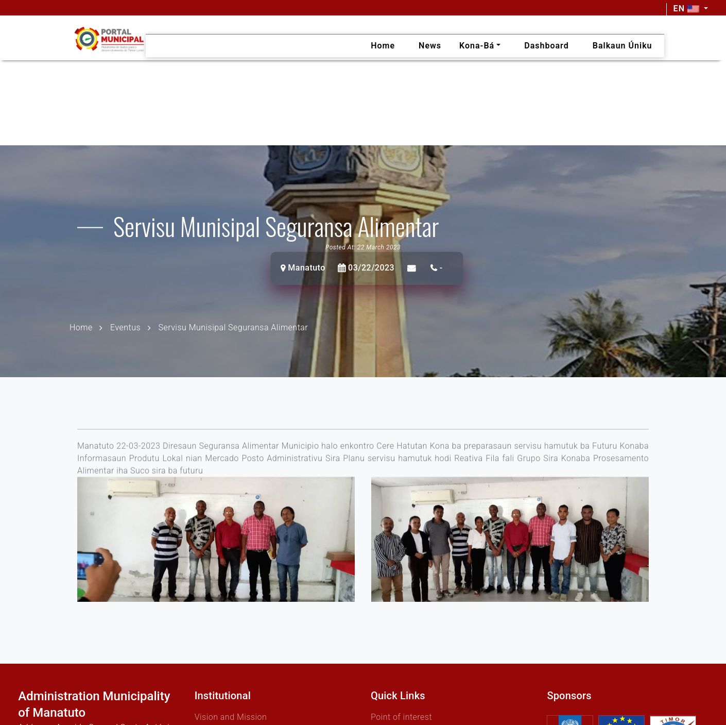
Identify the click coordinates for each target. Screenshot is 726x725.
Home (81, 327)
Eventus (125, 327)
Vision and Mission (231, 717)
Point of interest (401, 717)
